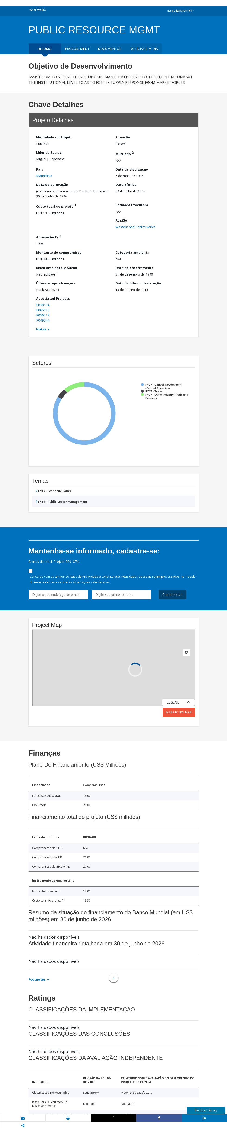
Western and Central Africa (135, 227)
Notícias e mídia (144, 48)
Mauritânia (44, 176)
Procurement (77, 48)
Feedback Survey (206, 1110)
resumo (44, 48)
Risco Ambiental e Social (56, 268)
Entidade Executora (131, 205)
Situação (122, 137)
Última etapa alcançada (56, 283)
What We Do (37, 10)
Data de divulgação (131, 169)
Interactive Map (179, 712)
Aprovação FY (48, 236)
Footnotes (37, 979)
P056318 (42, 315)
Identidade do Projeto (54, 137)
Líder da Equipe (49, 152)
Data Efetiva (126, 184)
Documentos (109, 48)
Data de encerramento (134, 268)
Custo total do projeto (56, 206)
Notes (41, 329)
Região (121, 220)
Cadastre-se (172, 594)
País (39, 169)
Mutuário (124, 153)
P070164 (42, 305)
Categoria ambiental (132, 252)
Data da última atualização (138, 283)
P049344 (42, 320)
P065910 (42, 310)
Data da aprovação (52, 184)
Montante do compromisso (59, 252)
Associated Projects (53, 298)
